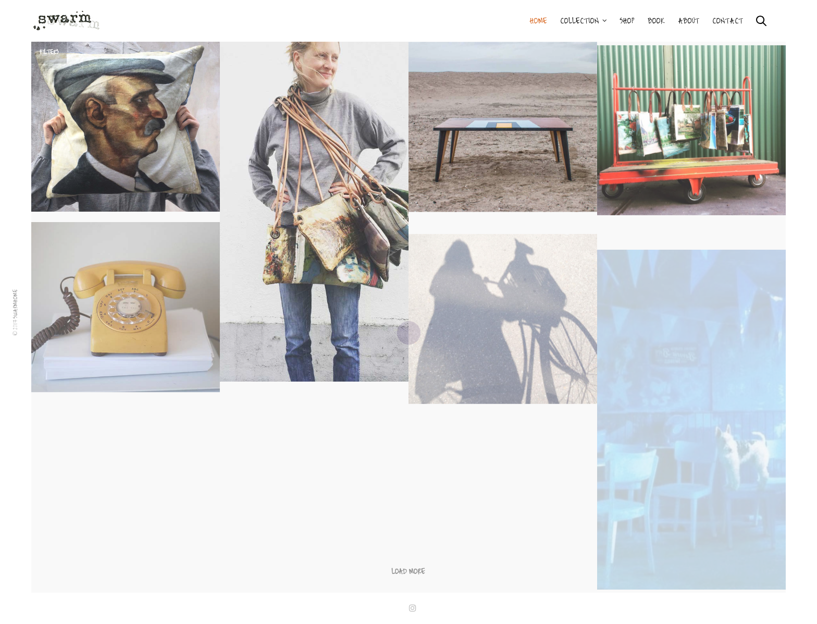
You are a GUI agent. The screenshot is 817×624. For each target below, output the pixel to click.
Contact (727, 21)
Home (538, 21)
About (688, 21)
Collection (579, 21)
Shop (627, 21)
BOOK (656, 21)
